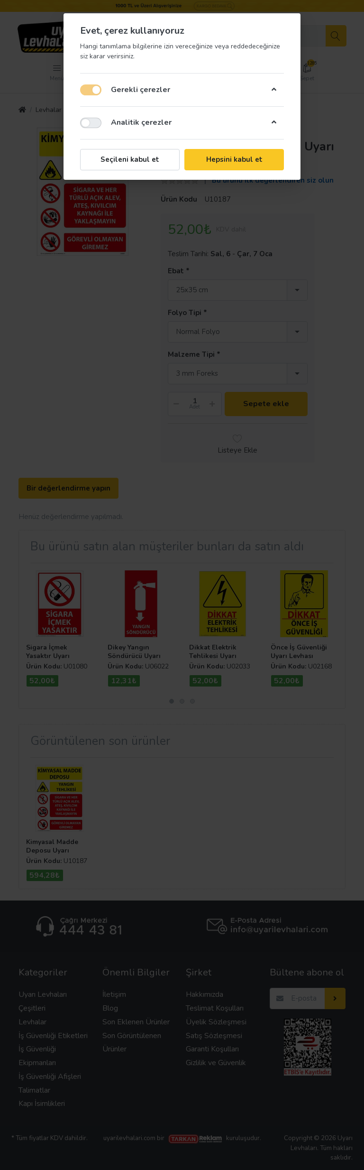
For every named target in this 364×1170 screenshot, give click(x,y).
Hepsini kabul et (234, 159)
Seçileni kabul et (129, 159)
